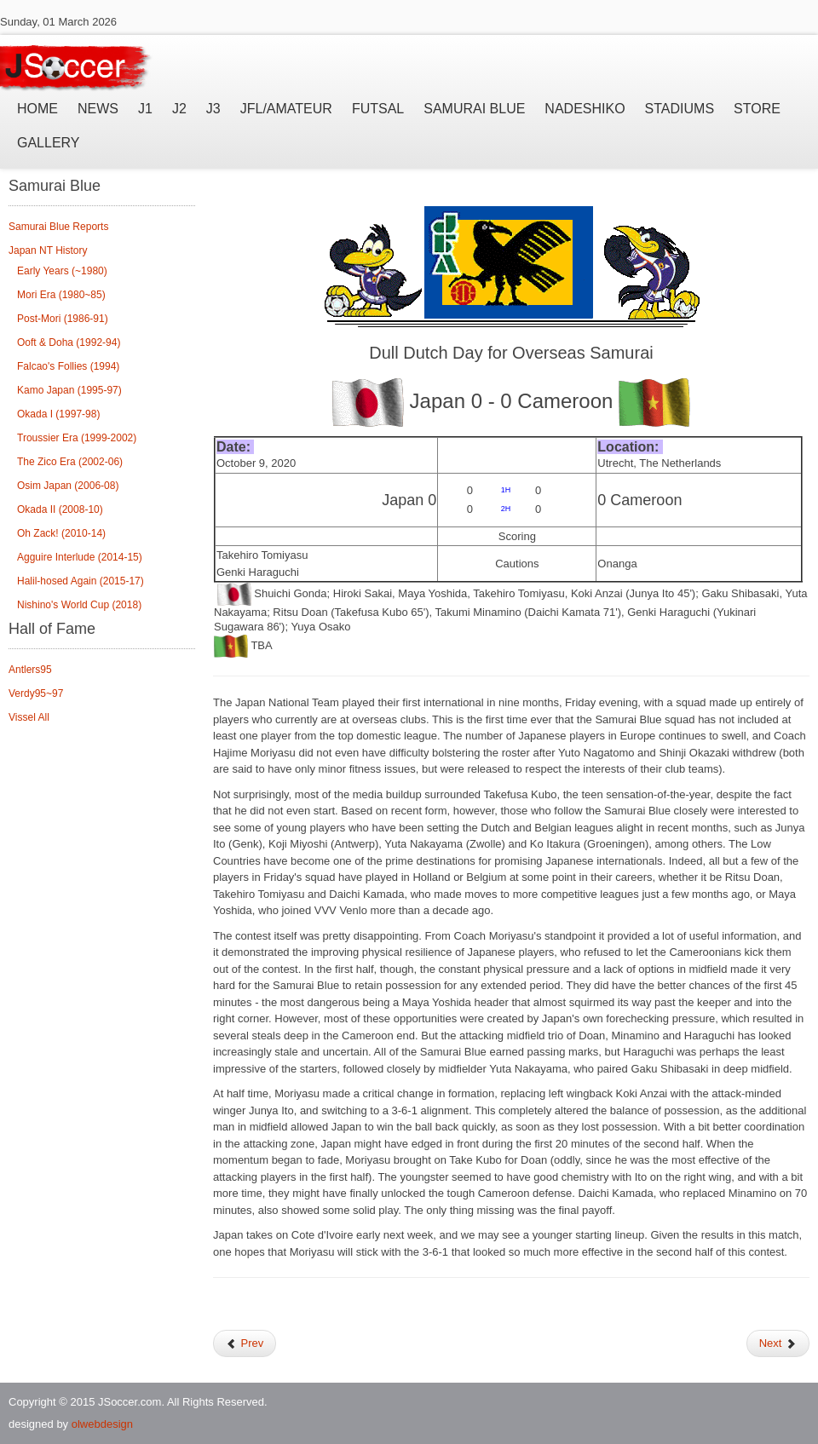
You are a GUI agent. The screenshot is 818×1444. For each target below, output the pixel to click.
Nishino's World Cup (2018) (79, 605)
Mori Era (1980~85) (61, 295)
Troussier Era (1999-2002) (76, 438)
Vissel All (29, 717)
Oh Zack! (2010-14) (61, 533)
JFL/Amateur (286, 108)
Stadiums (679, 108)
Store (757, 108)
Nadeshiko (584, 108)
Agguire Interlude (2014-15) (79, 557)
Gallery (48, 142)
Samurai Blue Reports (58, 227)
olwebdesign (102, 1424)
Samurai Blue (474, 108)
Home (37, 108)
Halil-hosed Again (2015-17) (80, 581)
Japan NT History (48, 250)
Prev (244, 1343)
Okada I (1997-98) (58, 414)
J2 (179, 108)
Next (778, 1343)
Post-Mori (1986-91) (62, 319)
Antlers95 (30, 670)
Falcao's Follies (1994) (68, 366)
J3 (213, 108)
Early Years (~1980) (62, 271)
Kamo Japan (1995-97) (69, 390)
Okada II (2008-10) (60, 509)
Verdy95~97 (36, 693)
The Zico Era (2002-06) (70, 462)
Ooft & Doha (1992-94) (68, 342)
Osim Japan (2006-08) (67, 486)
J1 (145, 108)
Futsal (378, 108)
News (98, 108)
